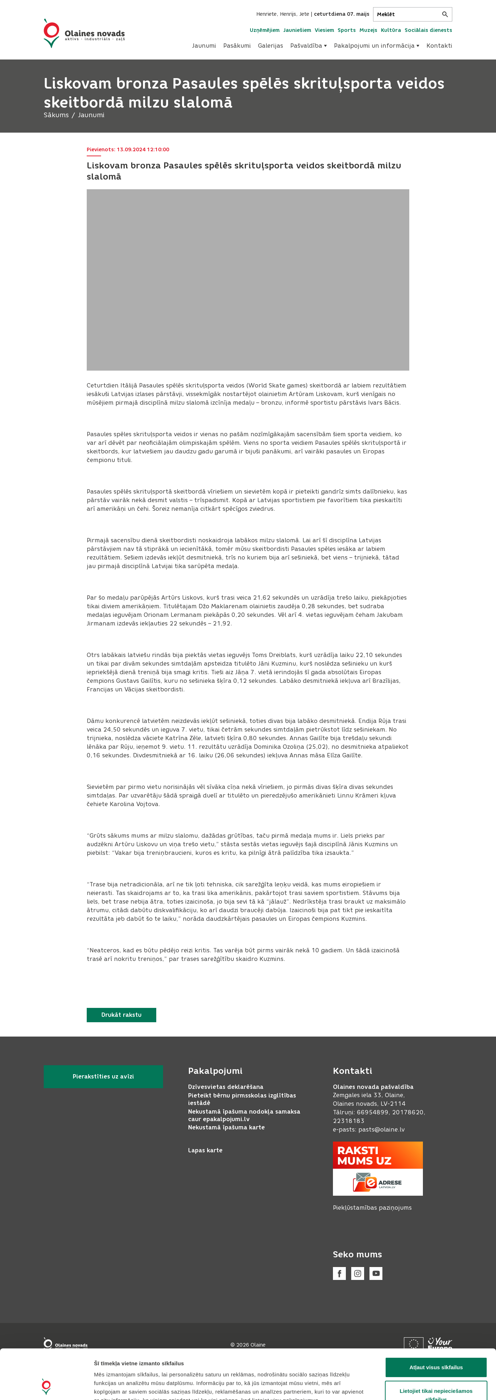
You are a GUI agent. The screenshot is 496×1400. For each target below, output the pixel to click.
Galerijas (270, 45)
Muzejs (368, 30)
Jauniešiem (297, 30)
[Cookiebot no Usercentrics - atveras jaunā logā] (46, 1386)
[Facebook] (339, 1273)
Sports (347, 30)
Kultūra (391, 30)
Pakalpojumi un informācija (376, 45)
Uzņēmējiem (265, 30)
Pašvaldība (308, 45)
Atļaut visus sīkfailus (436, 1321)
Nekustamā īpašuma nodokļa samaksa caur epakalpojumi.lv (244, 1115)
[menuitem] (204, 45)
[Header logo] (84, 33)
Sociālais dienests (428, 30)
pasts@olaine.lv (381, 1129)
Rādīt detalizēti (390, 1386)
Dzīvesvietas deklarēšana (225, 1087)
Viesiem (324, 30)
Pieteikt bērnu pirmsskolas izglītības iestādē (242, 1099)
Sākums (56, 115)
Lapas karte (205, 1150)
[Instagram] (357, 1273)
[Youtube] (375, 1273)
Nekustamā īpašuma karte (226, 1127)
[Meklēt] (412, 14)
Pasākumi (237, 45)
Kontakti (439, 45)
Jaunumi (204, 45)
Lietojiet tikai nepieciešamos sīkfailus (436, 1348)
